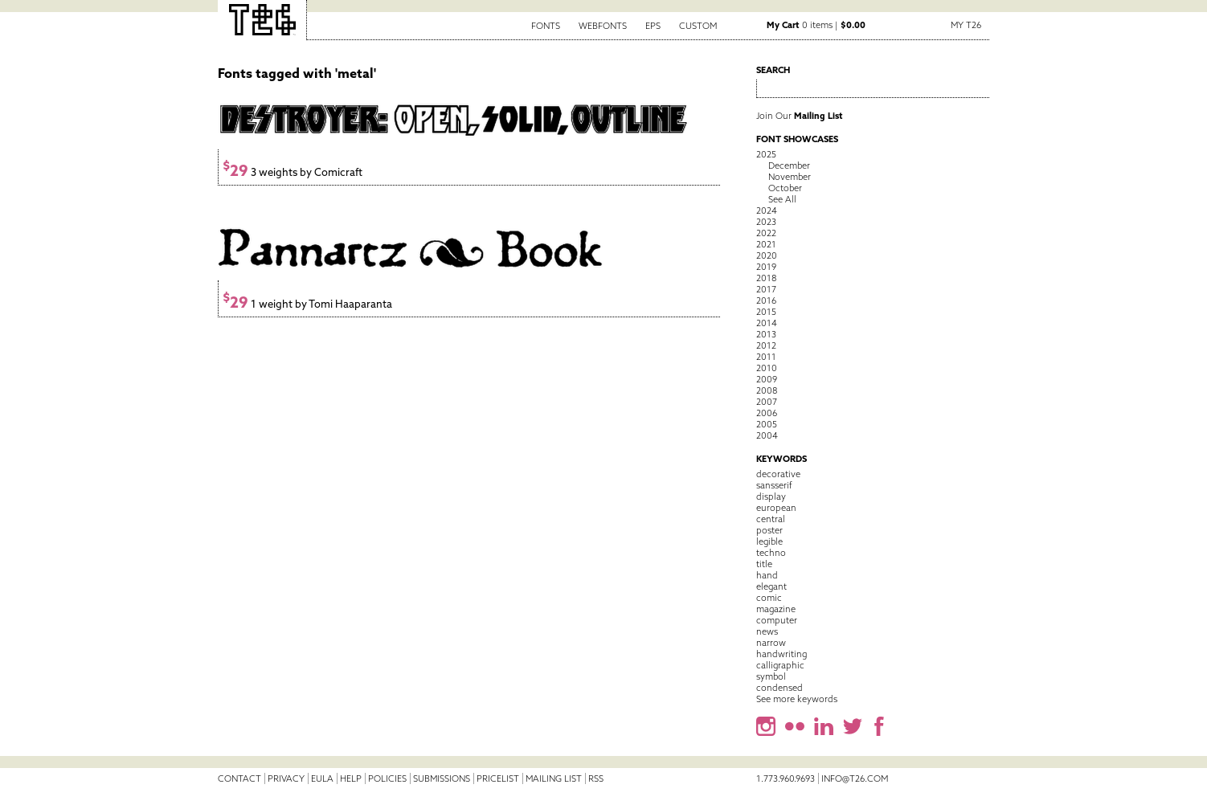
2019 (766, 266)
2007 (766, 401)
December (789, 165)
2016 (766, 300)
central (770, 519)
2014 (766, 323)
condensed (779, 687)
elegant (771, 586)
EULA (322, 778)
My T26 (966, 25)
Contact (239, 778)
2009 (766, 379)
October (785, 188)
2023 (766, 221)
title (764, 564)
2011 (766, 356)
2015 (766, 311)
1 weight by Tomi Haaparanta (307, 304)
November (789, 176)
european (776, 507)
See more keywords (796, 699)
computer (776, 620)
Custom (698, 25)
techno (771, 552)
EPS (653, 25)
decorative (778, 474)
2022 (766, 233)
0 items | (816, 25)
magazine (776, 609)
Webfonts (603, 25)
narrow (771, 642)
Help (351, 778)
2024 (766, 210)
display (771, 496)
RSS (596, 778)
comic (769, 597)
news (767, 631)
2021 (766, 244)
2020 (766, 255)
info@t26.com (854, 778)
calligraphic (780, 665)
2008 (766, 390)
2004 (767, 435)
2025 (766, 154)
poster (769, 530)
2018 (766, 278)
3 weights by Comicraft (292, 172)
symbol (771, 676)
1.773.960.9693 (785, 778)
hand (767, 575)
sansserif (774, 485)
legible (769, 541)
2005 (766, 424)
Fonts (545, 25)
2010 (766, 368)
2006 (766, 413)
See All (782, 199)
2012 (766, 345)
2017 (766, 289)
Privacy (286, 778)
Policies (387, 778)
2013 (766, 334)
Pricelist (498, 778)
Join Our (799, 115)
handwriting (781, 654)
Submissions (441, 778)
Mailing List (554, 778)
